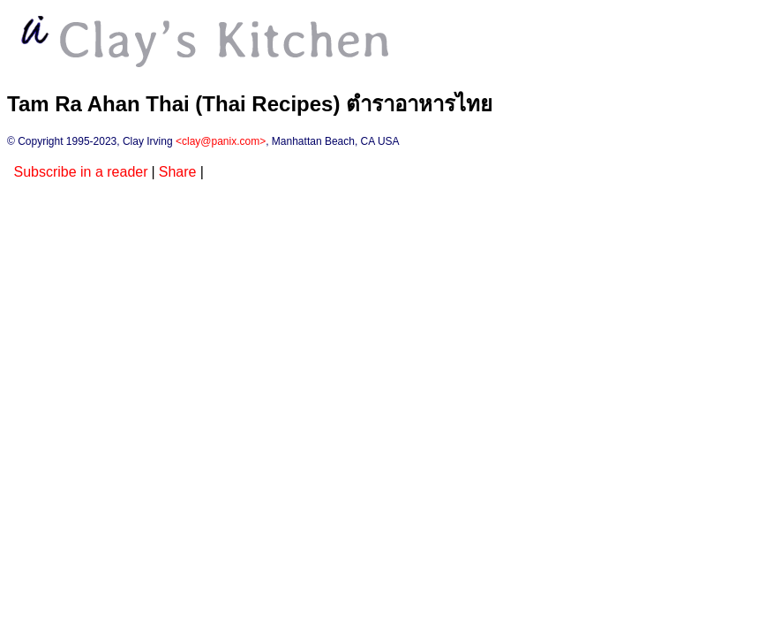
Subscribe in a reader (80, 171)
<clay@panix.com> (221, 141)
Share (178, 171)
